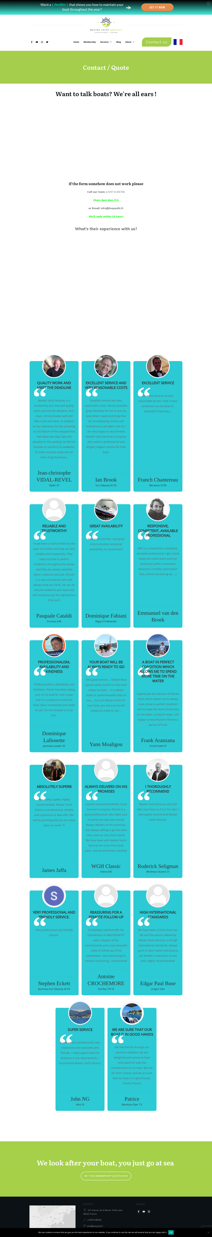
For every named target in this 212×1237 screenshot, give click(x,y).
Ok (171, 1232)
